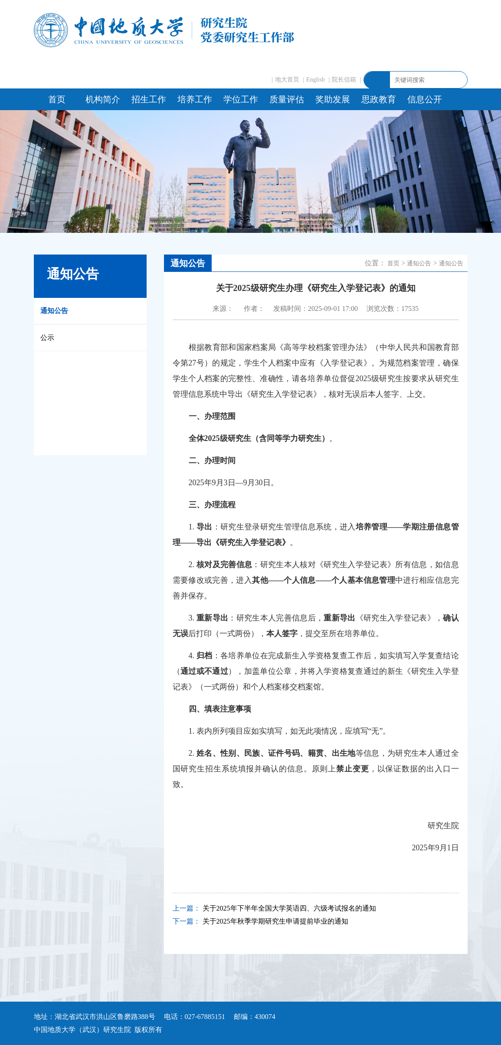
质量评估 (286, 99)
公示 (47, 337)
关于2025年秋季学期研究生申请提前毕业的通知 (275, 921)
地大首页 (287, 79)
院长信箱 (344, 79)
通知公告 (54, 310)
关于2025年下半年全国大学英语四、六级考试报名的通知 (289, 908)
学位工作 (240, 99)
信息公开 (424, 99)
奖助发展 (332, 99)
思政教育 (378, 99)
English (315, 79)
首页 (56, 99)
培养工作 (194, 99)
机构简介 (102, 99)
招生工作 (148, 99)
